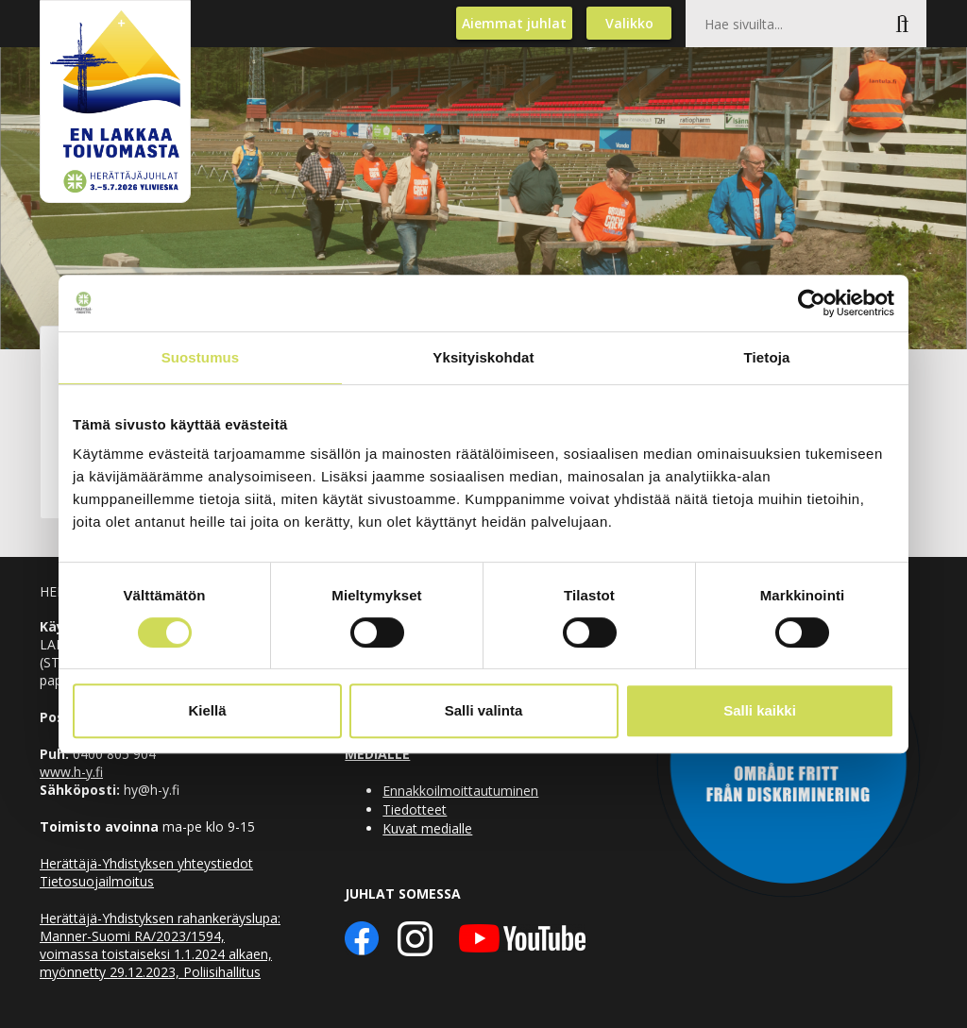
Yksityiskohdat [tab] (483, 357)
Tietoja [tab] (767, 357)
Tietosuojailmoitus (97, 881)
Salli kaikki (759, 710)
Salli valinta (484, 710)
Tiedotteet (414, 809)
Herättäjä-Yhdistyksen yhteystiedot (146, 863)
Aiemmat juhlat (514, 23)
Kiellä (207, 710)
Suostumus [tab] (200, 357)
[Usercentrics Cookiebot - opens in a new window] (811, 303)
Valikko (629, 23)
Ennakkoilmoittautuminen (460, 791)
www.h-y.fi (71, 772)
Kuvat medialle (427, 828)
